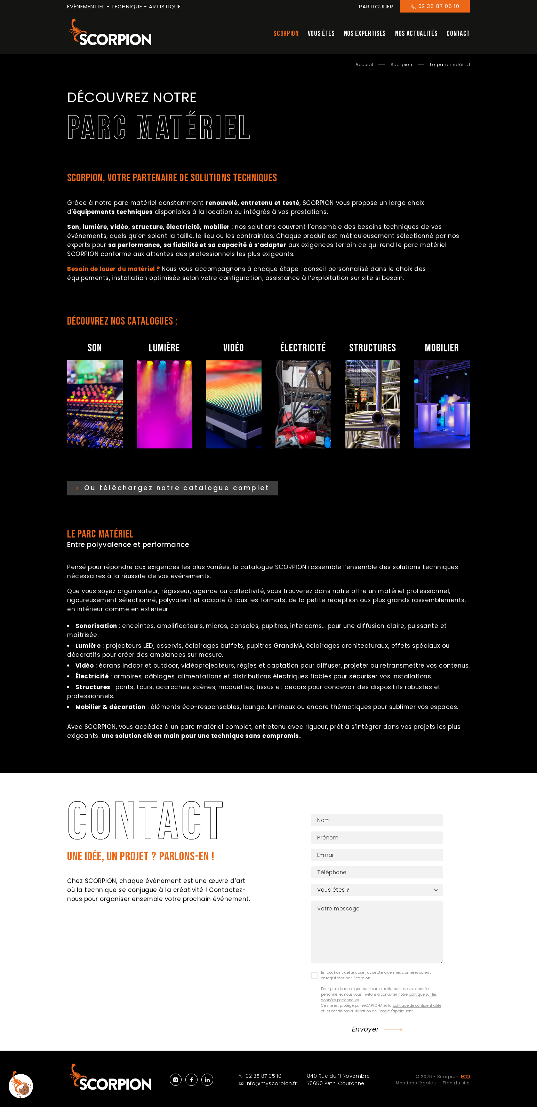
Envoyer (365, 1031)
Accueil (364, 64)
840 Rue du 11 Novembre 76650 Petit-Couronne (338, 1080)
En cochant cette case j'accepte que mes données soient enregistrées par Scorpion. (376, 977)
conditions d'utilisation (351, 1013)
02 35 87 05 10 (260, 1076)
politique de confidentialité (417, 1007)
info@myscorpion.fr (268, 1083)
